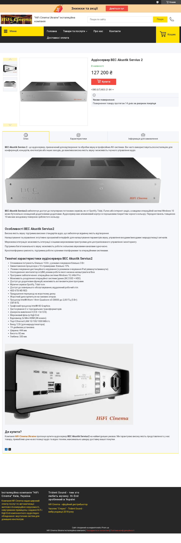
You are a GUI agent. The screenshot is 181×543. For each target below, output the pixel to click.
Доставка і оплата (58, 37)
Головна (52, 31)
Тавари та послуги (74, 31)
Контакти (115, 31)
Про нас (98, 31)
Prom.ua (105, 528)
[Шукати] (160, 19)
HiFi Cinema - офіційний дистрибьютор (68, 504)
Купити (106, 81)
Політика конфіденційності (122, 530)
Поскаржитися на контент (97, 530)
